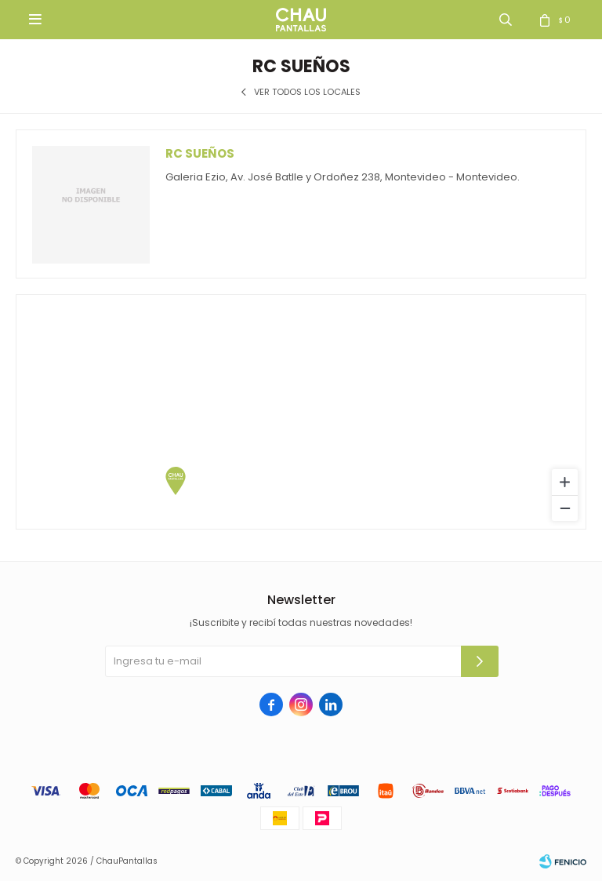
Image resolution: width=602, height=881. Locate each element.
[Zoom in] (565, 482)
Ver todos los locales (307, 92)
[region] (301, 412)
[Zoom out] (565, 508)
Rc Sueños (199, 153)
